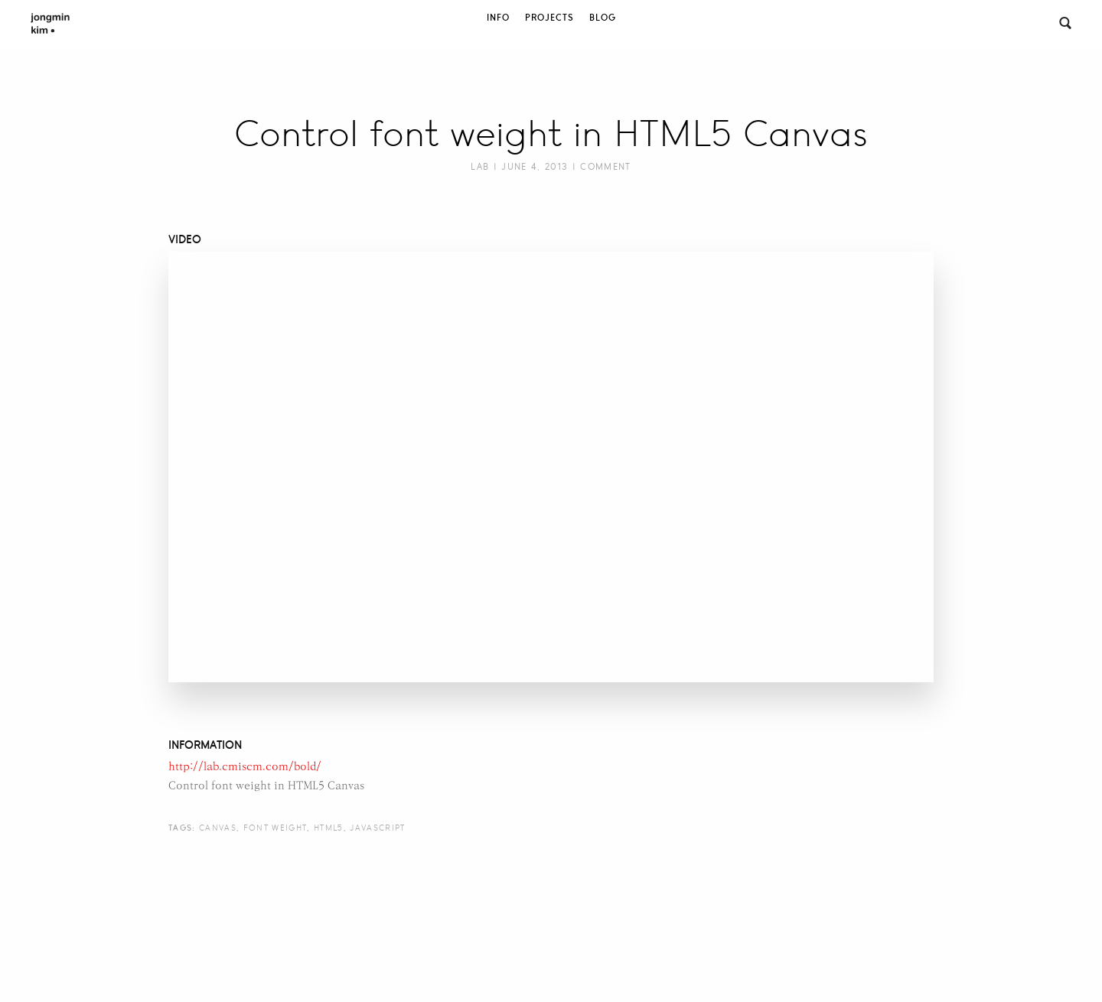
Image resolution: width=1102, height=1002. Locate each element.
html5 (329, 827)
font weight (275, 827)
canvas (217, 827)
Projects (549, 17)
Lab (480, 166)
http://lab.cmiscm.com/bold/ (244, 767)
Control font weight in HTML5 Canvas (551, 134)
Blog (602, 17)
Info (498, 17)
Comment (605, 166)
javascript (377, 827)
